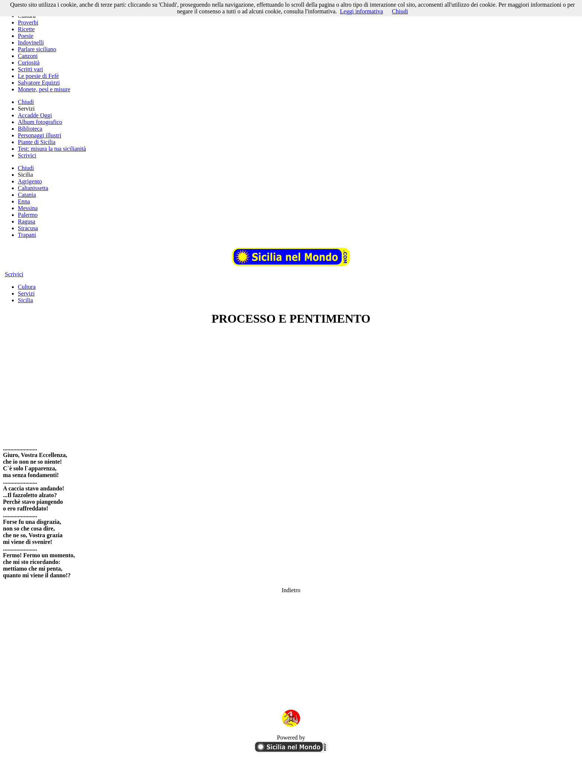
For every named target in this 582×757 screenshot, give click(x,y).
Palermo (27, 215)
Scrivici (27, 155)
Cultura (27, 287)
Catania (27, 195)
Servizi (26, 293)
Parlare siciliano (37, 49)
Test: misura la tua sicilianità (52, 149)
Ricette (26, 29)
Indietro (291, 590)
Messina (27, 208)
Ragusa (26, 221)
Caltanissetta (33, 188)
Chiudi (26, 102)
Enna (24, 201)
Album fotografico (40, 122)
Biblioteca (30, 128)
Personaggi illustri (39, 135)
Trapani (27, 235)
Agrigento (30, 181)
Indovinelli (31, 42)
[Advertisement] (291, 385)
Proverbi (28, 22)
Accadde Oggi (35, 115)
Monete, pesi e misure (44, 89)
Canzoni (27, 56)
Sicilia (25, 300)
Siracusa (28, 228)
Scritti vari (30, 69)
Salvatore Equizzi (39, 82)
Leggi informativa (361, 11)
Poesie (25, 36)
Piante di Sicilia (36, 142)
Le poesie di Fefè (38, 76)
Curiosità (29, 62)
